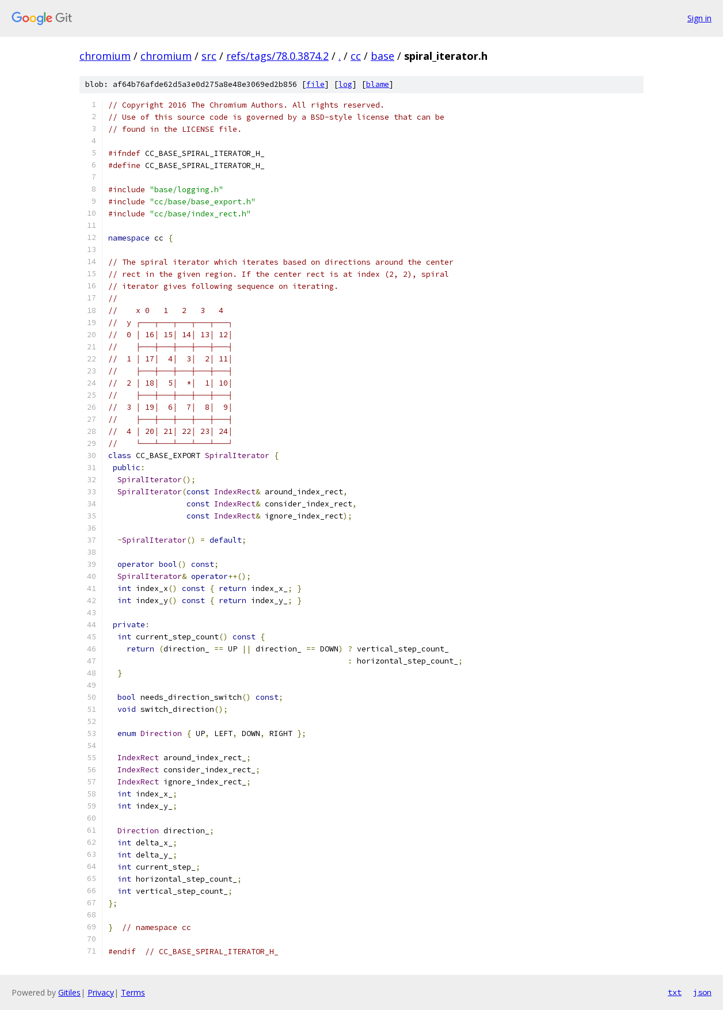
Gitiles (69, 992)
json (702, 992)
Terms (133, 992)
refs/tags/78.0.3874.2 (277, 56)
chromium (105, 56)
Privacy (100, 992)
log (345, 84)
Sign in (699, 18)
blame (377, 84)
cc (356, 56)
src (208, 56)
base (382, 56)
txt (675, 992)
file (315, 84)
